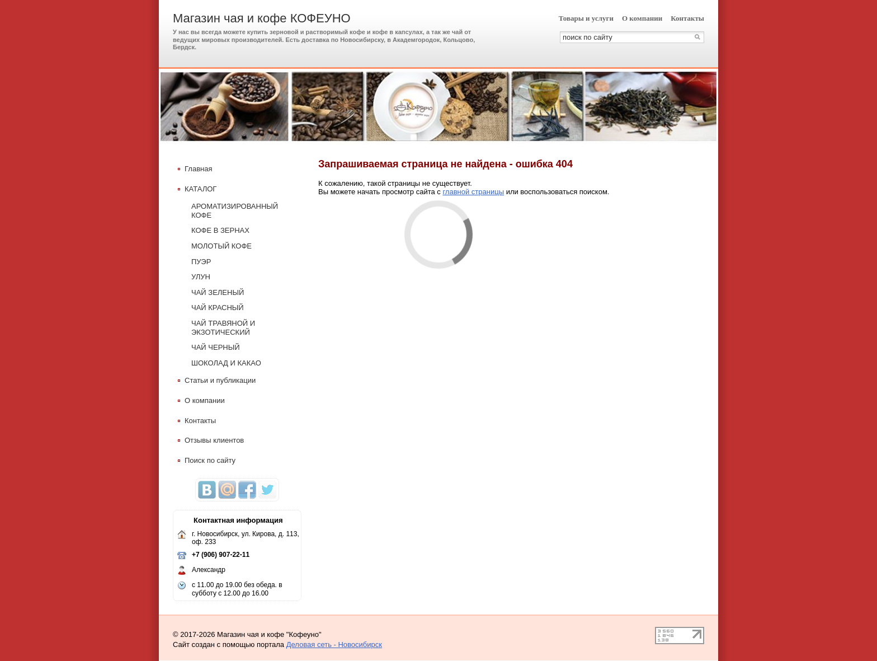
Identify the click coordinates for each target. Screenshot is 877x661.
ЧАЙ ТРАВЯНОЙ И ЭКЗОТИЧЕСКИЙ (223, 327)
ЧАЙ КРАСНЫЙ (217, 307)
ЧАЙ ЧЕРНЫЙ (215, 347)
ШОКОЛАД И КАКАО (226, 363)
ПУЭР (201, 261)
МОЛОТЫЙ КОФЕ (221, 246)
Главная (195, 169)
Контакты (687, 18)
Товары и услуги (586, 18)
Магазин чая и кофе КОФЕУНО (262, 18)
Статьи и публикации (217, 380)
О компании (642, 18)
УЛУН (200, 277)
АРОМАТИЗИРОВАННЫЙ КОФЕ (234, 210)
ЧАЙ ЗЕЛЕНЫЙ (217, 292)
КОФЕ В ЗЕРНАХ (220, 230)
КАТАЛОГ (197, 189)
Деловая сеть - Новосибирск (334, 644)
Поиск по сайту (206, 460)
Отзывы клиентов (211, 440)
